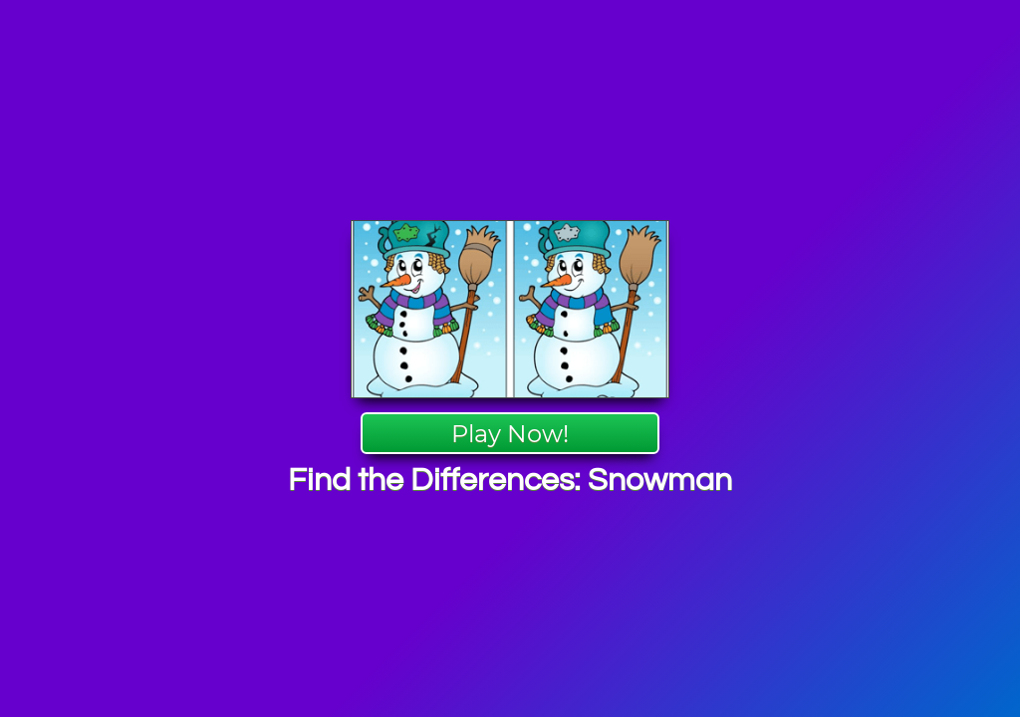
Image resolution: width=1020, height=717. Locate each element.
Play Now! (510, 433)
